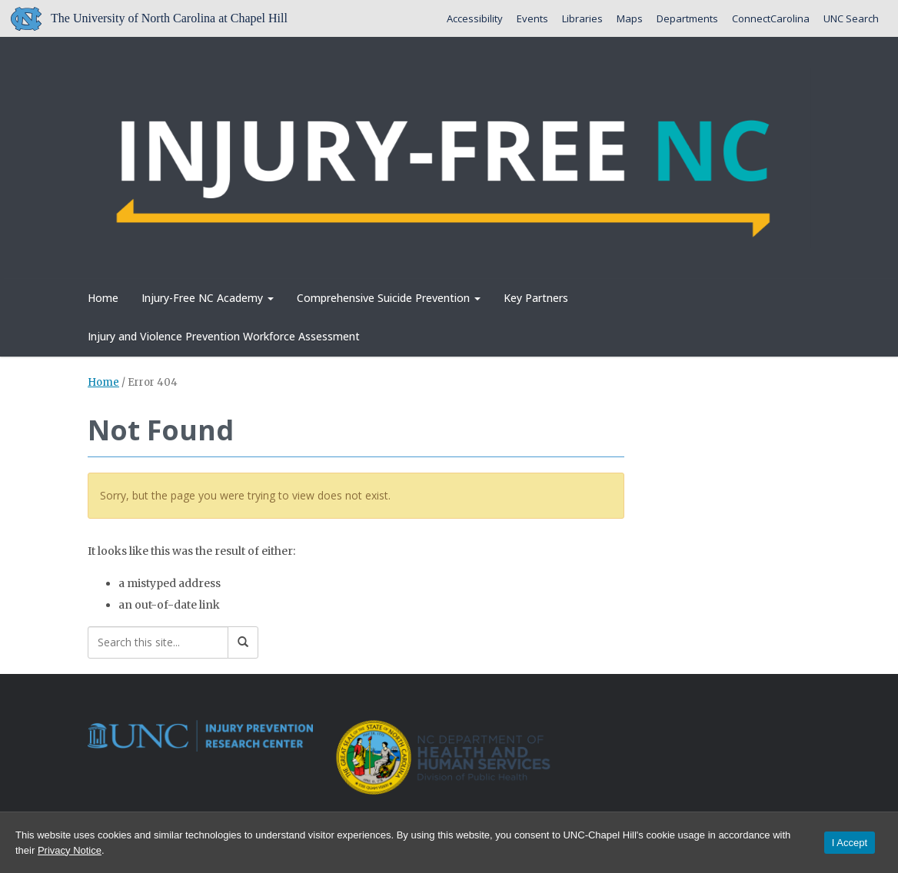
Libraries (582, 18)
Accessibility (475, 18)
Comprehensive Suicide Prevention (389, 297)
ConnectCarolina (771, 18)
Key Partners (536, 297)
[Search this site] (158, 642)
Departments (687, 18)
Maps (630, 18)
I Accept (849, 842)
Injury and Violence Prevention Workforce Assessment (224, 336)
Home (103, 297)
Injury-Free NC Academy (207, 297)
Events (532, 18)
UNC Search (851, 18)
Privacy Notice (69, 850)
